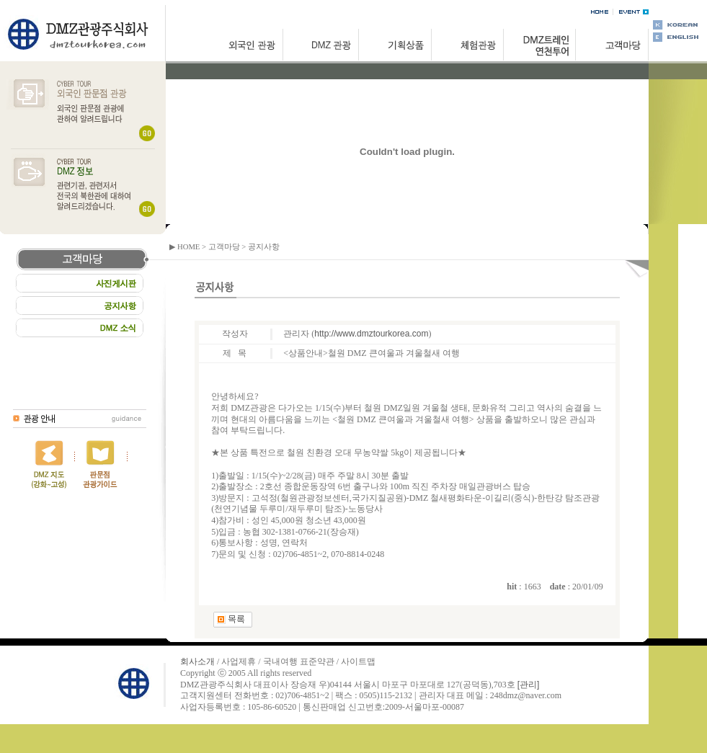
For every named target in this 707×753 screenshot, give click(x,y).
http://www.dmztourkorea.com (371, 334)
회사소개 (197, 661)
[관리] (528, 685)
